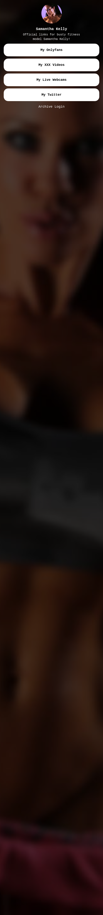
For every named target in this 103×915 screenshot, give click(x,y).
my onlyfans (51, 50)
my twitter (51, 95)
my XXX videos (51, 65)
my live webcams (51, 80)
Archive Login (51, 107)
